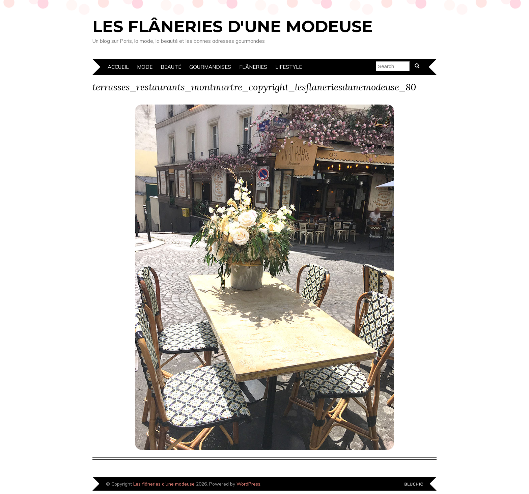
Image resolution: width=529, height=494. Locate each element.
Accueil (118, 67)
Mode (144, 67)
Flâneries (253, 67)
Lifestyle (288, 67)
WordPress (248, 484)
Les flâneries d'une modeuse (232, 26)
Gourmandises (210, 67)
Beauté (171, 67)
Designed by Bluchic (414, 484)
